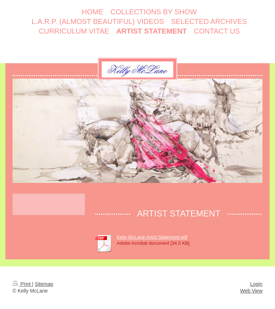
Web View (251, 291)
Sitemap (44, 284)
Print (22, 284)
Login (256, 284)
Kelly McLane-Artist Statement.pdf (152, 237)
